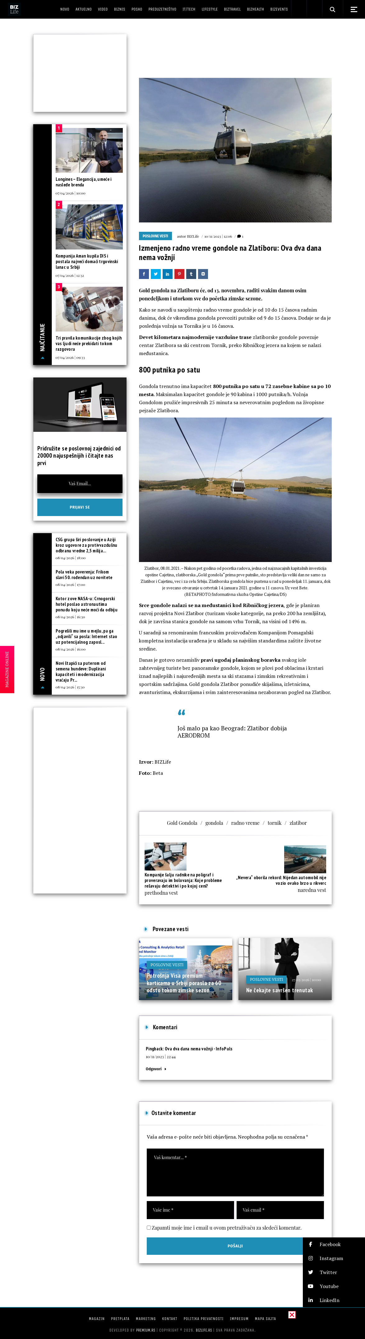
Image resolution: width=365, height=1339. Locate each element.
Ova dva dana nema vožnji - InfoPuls (199, 1049)
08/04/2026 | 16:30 (70, 616)
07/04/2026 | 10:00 (70, 192)
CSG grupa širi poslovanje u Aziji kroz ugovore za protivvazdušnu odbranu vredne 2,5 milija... (87, 545)
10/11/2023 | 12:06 (218, 236)
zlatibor (298, 823)
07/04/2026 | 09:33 (70, 357)
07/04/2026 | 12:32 (70, 275)
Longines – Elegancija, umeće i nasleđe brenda (84, 182)
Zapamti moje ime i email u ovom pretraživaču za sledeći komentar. (227, 1227)
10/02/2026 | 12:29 (206, 964)
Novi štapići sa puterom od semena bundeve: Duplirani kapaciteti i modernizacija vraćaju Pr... (81, 671)
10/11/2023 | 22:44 (161, 1056)
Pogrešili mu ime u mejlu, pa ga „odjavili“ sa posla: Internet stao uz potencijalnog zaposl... (87, 636)
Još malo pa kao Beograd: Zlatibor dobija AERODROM (232, 731)
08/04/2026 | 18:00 (71, 557)
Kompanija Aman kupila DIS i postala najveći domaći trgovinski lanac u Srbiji (87, 261)
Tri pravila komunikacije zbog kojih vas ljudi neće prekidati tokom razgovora (89, 343)
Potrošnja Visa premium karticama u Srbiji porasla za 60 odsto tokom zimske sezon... (184, 983)
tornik (275, 823)
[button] (334, 1244)
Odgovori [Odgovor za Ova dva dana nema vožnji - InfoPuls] (154, 1069)
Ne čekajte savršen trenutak (279, 990)
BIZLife (193, 236)
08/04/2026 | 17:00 (70, 584)
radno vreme (245, 823)
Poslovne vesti (155, 236)
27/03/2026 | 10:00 (306, 979)
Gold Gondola (182, 823)
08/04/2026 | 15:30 (70, 686)
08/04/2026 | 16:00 (71, 649)
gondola (214, 823)
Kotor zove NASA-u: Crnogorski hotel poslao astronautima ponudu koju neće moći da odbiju (87, 604)
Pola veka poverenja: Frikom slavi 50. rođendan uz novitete (84, 574)
